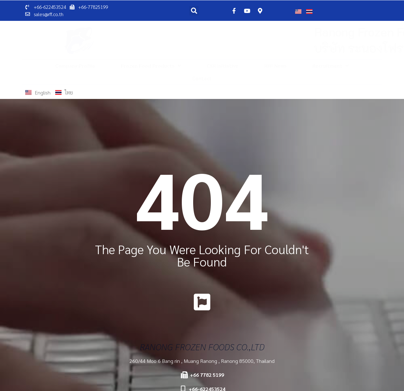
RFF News (275, 65)
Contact (202, 78)
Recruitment (330, 65)
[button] (194, 10)
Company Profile (75, 65)
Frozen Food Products (151, 65)
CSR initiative (222, 65)
